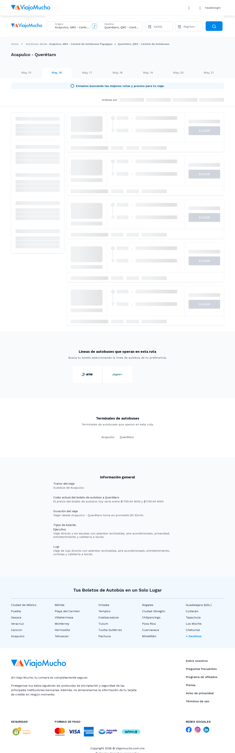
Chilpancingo (151, 617)
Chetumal (193, 630)
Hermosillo (62, 630)
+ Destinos (194, 636)
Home (14, 43)
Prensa (190, 685)
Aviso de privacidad (200, 693)
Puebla (16, 611)
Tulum (103, 623)
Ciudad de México (23, 605)
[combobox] (72, 27)
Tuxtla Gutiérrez (110, 630)
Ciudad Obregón (153, 611)
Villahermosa (64, 617)
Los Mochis (194, 623)
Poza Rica (149, 623)
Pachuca (104, 636)
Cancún (16, 630)
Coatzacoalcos (108, 617)
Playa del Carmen (67, 611)
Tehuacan (62, 636)
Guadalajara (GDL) (199, 605)
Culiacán (192, 611)
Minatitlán (149, 636)
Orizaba (103, 605)
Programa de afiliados (201, 677)
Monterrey (62, 623)
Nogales (147, 605)
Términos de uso (197, 701)
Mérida (59, 605)
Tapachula (193, 617)
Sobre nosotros (197, 661)
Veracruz (17, 623)
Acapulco (17, 636)
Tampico (104, 611)
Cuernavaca (150, 630)
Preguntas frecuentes (201, 669)
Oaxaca (16, 617)
